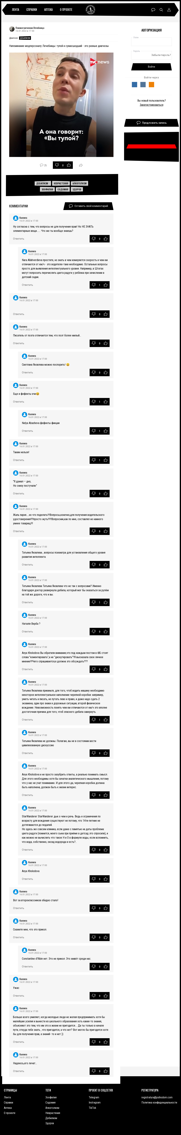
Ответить (18, 238)
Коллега (23, 217)
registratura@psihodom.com (157, 1097)
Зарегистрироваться (151, 105)
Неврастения (61, 183)
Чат (153, 10)
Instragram (95, 1102)
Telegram (94, 1097)
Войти (151, 66)
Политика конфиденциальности (159, 1102)
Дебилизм (25, 37)
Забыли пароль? (161, 55)
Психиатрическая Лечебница (30, 28)
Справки (31, 9)
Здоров (76, 189)
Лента (15, 9)
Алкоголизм (79, 183)
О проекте (66, 9)
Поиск (161, 10)
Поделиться (81, 165)
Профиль (169, 10)
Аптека (48, 9)
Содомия (62, 189)
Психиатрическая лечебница (90, 10)
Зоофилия (47, 189)
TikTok (92, 1108)
